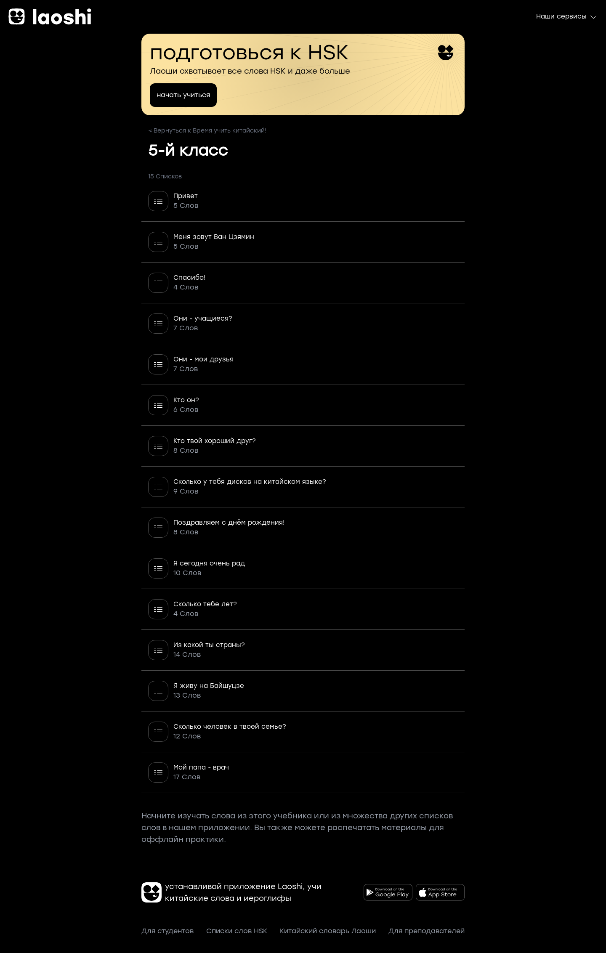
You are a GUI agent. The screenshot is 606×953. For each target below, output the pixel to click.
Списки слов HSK (236, 931)
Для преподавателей (426, 931)
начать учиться (183, 95)
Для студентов (167, 931)
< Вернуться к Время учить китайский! (207, 130)
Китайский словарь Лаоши (328, 931)
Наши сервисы (567, 17)
